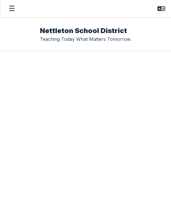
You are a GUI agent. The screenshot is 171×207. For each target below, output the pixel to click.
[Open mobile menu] (11, 8)
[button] (161, 8)
